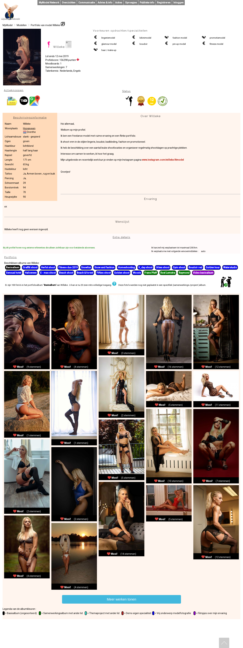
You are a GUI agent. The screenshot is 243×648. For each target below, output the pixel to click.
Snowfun (86, 267)
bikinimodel (145, 38)
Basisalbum (12, 267)
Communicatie (86, 2)
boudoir (143, 44)
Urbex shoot (162, 267)
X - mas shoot (48, 272)
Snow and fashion (104, 267)
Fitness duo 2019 (68, 267)
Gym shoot (179, 267)
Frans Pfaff (150, 272)
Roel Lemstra (167, 272)
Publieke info (147, 2)
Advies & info (105, 2)
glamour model (109, 44)
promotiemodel (217, 38)
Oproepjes (131, 2)
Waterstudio (230, 267)
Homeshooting (126, 267)
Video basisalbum (203, 272)
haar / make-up (108, 50)
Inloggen (178, 2)
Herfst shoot (48, 267)
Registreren (163, 2)
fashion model (180, 38)
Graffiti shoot (30, 267)
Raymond (184, 272)
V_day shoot (145, 267)
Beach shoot (66, 272)
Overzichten (68, 2)
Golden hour (213, 267)
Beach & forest (85, 272)
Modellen (22, 25)
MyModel (8, 25)
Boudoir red (195, 267)
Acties (118, 2)
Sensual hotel (13, 272)
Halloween (31, 272)
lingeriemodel (108, 38)
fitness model (216, 44)
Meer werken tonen (121, 599)
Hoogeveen (29, 128)
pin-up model (179, 44)
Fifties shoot (104, 272)
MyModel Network (49, 2)
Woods (137, 272)
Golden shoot (121, 272)
